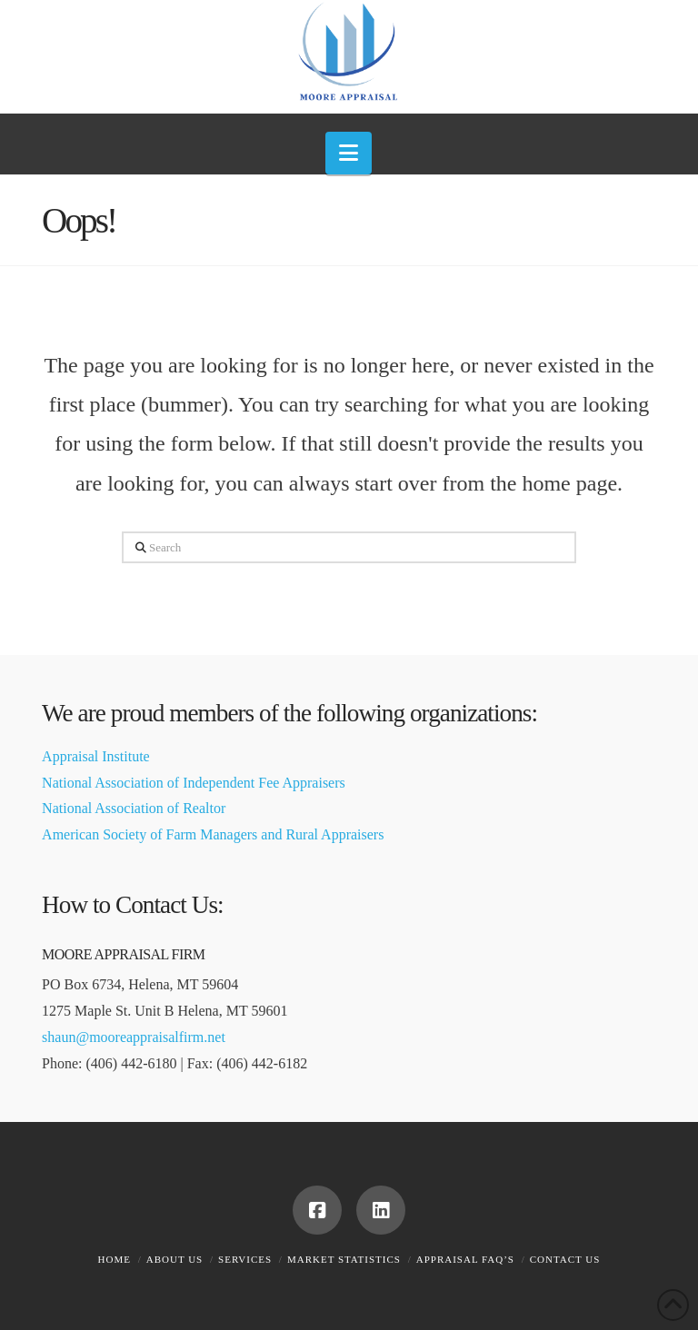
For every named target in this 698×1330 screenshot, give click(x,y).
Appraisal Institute (96, 756)
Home (114, 1259)
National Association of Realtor (133, 808)
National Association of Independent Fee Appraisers (193, 782)
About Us (175, 1259)
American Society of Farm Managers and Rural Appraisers (213, 834)
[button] (348, 153)
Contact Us (565, 1259)
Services (245, 1259)
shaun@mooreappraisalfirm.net (133, 1037)
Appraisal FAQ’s (465, 1259)
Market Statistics (344, 1259)
